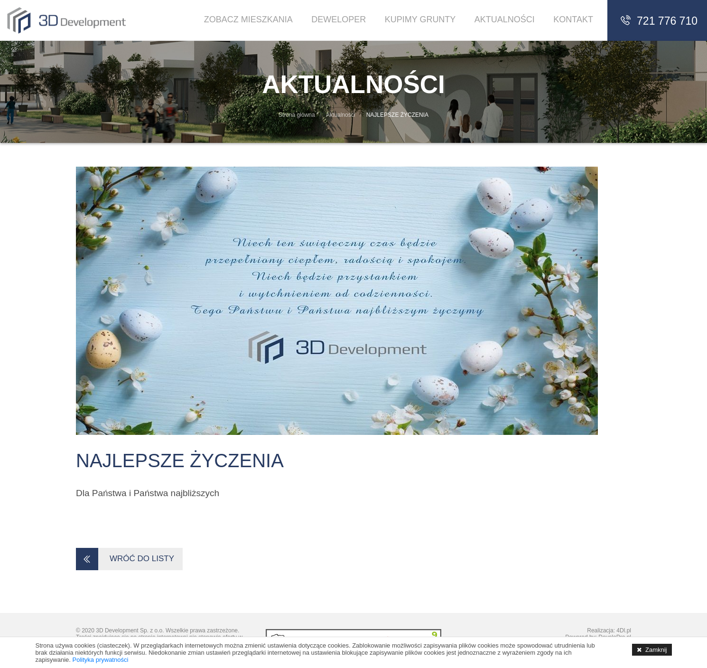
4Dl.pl (623, 630)
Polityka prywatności (101, 659)
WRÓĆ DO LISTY (128, 559)
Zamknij (656, 649)
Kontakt (573, 19)
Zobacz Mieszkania (248, 19)
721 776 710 (659, 21)
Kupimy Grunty (420, 19)
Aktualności (504, 19)
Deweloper (338, 19)
